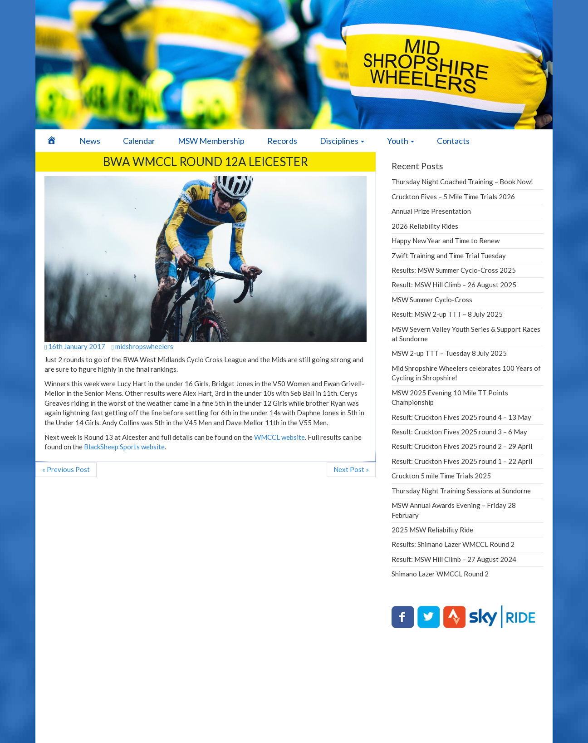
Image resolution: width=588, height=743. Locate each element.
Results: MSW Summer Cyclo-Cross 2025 (454, 270)
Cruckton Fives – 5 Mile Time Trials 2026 (453, 196)
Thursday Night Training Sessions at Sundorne (461, 491)
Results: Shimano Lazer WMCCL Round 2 (453, 544)
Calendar (139, 141)
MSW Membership (211, 141)
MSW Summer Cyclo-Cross (432, 299)
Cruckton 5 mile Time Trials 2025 (441, 476)
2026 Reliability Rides (425, 226)
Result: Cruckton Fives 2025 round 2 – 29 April (462, 446)
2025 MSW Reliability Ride (432, 530)
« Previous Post (66, 469)
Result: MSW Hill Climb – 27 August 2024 (454, 559)
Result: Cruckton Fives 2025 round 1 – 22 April (462, 461)
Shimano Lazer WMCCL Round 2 (440, 574)
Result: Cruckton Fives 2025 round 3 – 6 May (459, 432)
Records (282, 141)
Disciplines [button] (342, 141)
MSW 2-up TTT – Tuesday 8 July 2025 (449, 353)
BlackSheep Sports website (124, 447)
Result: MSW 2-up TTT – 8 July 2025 (447, 314)
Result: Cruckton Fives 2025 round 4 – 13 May (461, 417)
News (89, 141)
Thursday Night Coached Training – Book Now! (462, 181)
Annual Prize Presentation (431, 211)
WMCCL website (279, 437)
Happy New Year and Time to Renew (446, 240)
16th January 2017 (74, 346)
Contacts (453, 141)
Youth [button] (400, 141)
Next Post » (351, 469)
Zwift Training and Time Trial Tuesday (449, 255)
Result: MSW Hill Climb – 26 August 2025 (454, 284)
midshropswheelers (142, 346)
